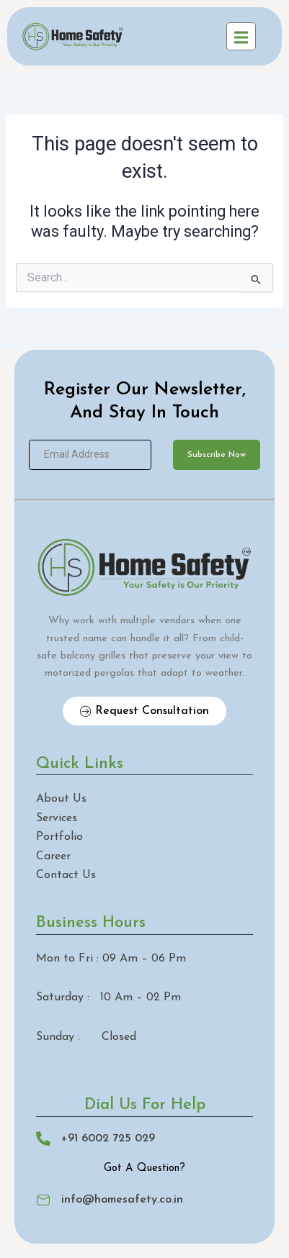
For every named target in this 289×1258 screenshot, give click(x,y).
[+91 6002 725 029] (43, 1138)
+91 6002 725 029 (108, 1138)
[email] (90, 455)
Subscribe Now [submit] (216, 455)
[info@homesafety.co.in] (43, 1200)
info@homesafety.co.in (122, 1199)
